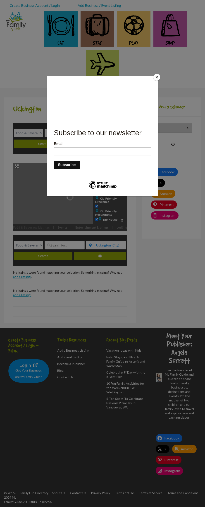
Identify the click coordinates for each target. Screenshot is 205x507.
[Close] (156, 77)
